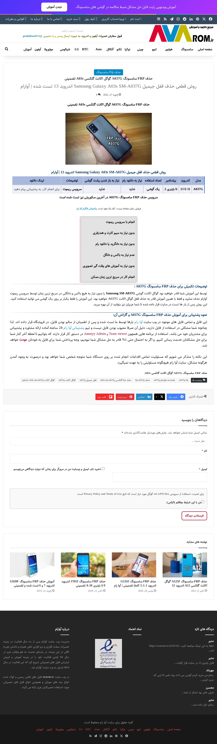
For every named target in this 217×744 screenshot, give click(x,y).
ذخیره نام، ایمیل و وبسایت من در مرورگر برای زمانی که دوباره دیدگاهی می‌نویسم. (57, 469)
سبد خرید (73, 19)
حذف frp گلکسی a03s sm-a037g (115, 380)
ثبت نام (135, 19)
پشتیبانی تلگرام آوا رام (86, 208)
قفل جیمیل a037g (88, 380)
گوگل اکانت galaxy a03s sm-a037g (38, 380)
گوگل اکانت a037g (67, 380)
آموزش (28, 49)
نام (204, 451)
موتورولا (48, 49)
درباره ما (37, 19)
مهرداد (210, 670)
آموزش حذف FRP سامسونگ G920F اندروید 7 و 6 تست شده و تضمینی (32, 583)
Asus (98, 49)
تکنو (119, 49)
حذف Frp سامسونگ (108, 72)
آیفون (38, 49)
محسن (210, 688)
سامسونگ (187, 49)
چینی (140, 49)
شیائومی (65, 49)
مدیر (211, 641)
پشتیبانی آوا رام (73, 328)
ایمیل (203, 469)
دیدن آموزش (54, 7)
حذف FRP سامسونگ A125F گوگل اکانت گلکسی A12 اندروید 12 (186, 583)
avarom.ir (48, 677)
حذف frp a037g (142, 380)
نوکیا (127, 49)
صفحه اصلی (205, 49)
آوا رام (139, 322)
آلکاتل (110, 49)
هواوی (168, 49)
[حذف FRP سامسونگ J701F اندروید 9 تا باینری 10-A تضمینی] (83, 564)
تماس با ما (54, 19)
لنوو (154, 49)
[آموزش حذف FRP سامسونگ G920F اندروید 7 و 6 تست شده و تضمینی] (32, 564)
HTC (85, 49)
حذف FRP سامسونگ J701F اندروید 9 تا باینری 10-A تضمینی (83, 583)
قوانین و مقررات (15, 19)
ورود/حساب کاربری (114, 19)
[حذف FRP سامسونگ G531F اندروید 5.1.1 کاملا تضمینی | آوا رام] (134, 564)
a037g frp (183, 380)
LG (77, 49)
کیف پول (91, 19)
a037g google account (164, 380)
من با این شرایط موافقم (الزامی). (185, 502)
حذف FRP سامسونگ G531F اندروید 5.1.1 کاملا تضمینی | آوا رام (135, 583)
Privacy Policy (92, 494)
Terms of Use (114, 494)
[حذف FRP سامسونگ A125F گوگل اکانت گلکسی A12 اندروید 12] (185, 564)
